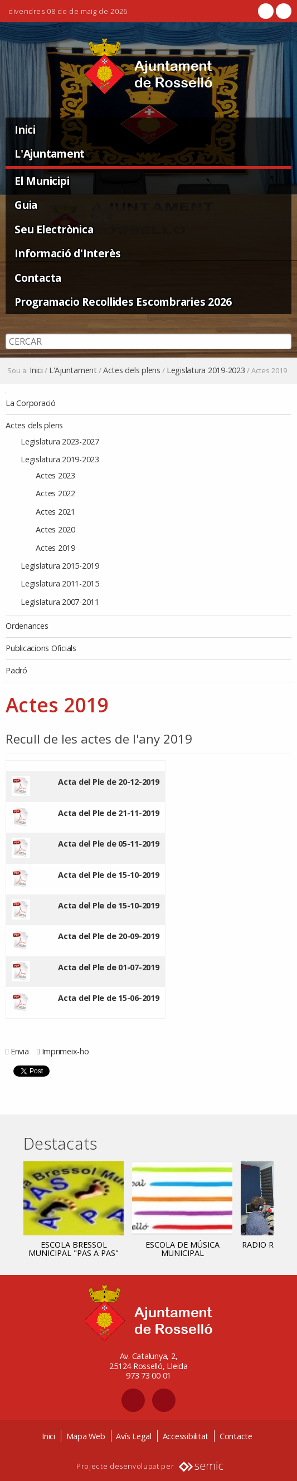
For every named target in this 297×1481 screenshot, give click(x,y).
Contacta (37, 277)
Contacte (236, 1436)
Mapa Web (85, 1436)
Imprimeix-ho (65, 1051)
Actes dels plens (131, 370)
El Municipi (41, 180)
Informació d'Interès (67, 253)
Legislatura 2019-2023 (206, 370)
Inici (25, 129)
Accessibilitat (186, 1436)
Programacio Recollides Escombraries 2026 (123, 301)
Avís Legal (134, 1436)
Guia (25, 204)
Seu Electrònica (53, 229)
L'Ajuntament (49, 153)
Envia (20, 1051)
